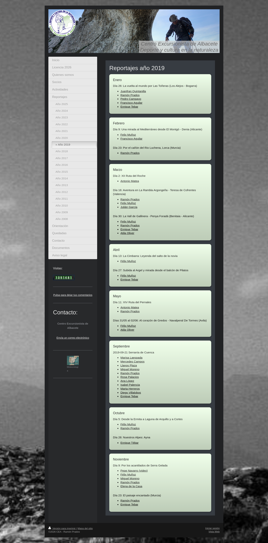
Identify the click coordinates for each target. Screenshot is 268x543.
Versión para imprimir (62, 528)
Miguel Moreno (129, 369)
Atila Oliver (127, 233)
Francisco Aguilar (131, 102)
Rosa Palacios (129, 376)
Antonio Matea (129, 181)
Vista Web (214, 531)
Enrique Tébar (129, 442)
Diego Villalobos (130, 392)
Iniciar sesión (212, 528)
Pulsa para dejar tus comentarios (72, 295)
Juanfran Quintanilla (133, 91)
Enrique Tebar (129, 106)
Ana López (127, 380)
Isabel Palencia (130, 384)
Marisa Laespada (131, 357)
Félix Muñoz (128, 261)
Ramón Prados (130, 95)
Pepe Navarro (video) (134, 470)
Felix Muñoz (128, 134)
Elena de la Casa (131, 486)
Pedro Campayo (130, 98)
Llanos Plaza (128, 365)
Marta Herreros (130, 388)
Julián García (128, 207)
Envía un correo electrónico (73, 337)
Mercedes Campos (132, 361)
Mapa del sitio (85, 528)
